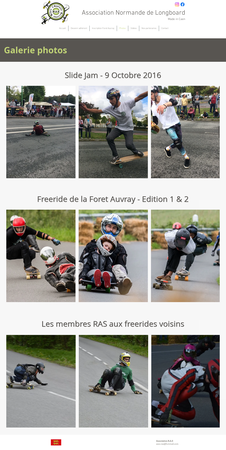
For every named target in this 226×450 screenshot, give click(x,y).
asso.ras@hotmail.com (167, 443)
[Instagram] (177, 4)
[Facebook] (182, 4)
